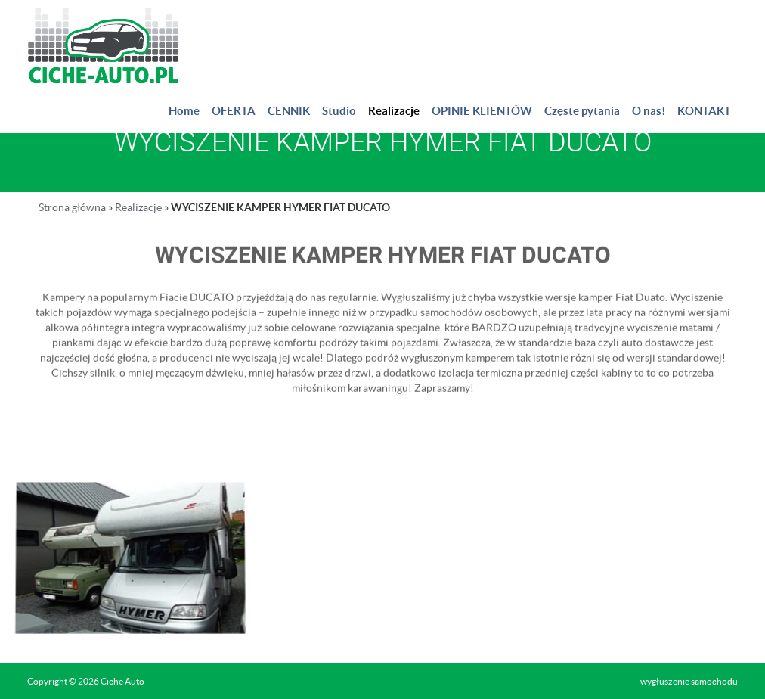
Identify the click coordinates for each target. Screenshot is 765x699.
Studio (339, 110)
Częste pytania (582, 110)
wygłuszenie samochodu (689, 681)
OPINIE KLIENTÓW (482, 110)
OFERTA (234, 110)
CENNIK (289, 110)
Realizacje (394, 110)
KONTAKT (704, 110)
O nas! (648, 110)
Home (184, 110)
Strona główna (72, 207)
